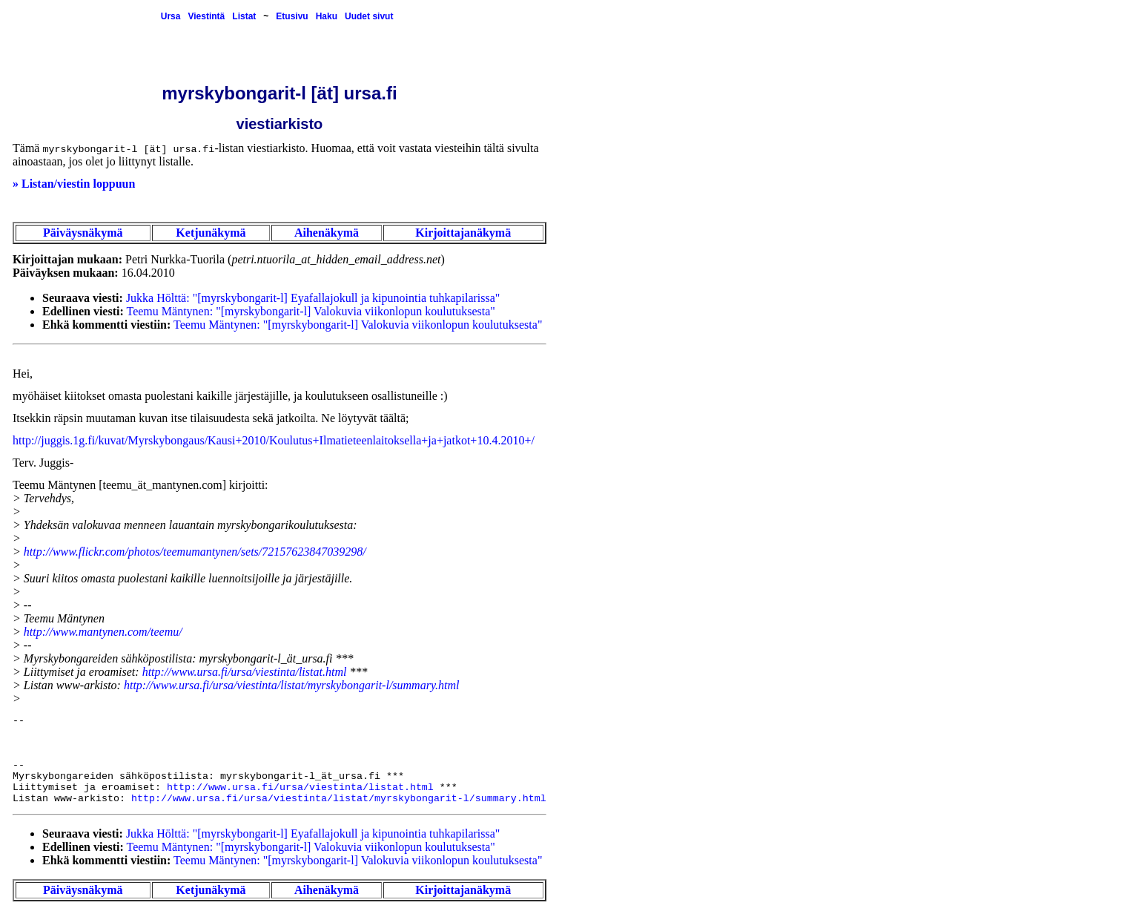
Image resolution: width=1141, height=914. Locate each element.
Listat (244, 16)
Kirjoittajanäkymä (463, 232)
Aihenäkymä (326, 232)
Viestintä (206, 16)
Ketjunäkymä (210, 232)
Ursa (171, 16)
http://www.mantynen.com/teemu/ (103, 631)
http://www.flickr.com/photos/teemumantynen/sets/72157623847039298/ (195, 551)
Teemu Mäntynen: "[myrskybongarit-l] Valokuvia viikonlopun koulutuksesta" (311, 311)
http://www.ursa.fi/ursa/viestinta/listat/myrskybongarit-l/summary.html (292, 685)
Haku (326, 16)
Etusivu (292, 16)
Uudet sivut (369, 16)
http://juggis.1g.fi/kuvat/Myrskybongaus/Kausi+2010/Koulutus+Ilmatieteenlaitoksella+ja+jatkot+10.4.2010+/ (274, 440)
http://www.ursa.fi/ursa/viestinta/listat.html (244, 671)
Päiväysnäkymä (83, 232)
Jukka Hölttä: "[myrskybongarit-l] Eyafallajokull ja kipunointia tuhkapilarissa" (313, 298)
